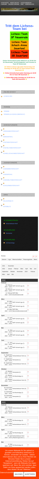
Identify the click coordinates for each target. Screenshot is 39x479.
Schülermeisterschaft (11, 185)
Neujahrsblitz (8, 201)
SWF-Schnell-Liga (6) (18, 331)
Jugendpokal (7, 174)
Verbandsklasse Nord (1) (19, 356)
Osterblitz (7, 206)
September (5, 271)
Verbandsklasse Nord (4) (19, 388)
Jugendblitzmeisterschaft (12, 180)
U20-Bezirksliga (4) (17, 433)
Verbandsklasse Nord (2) (19, 364)
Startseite (5, 3)
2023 (26, 271)
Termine (6, 111)
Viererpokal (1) (16, 360)
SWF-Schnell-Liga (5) (18, 318)
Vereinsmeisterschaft (11, 131)
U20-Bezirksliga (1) (17, 376)
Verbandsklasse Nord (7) (19, 424)
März (21, 268)
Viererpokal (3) (16, 396)
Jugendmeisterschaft (11, 169)
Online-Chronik (13, 4)
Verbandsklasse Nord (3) (19, 380)
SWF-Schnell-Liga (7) (18, 343)
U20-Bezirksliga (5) (17, 445)
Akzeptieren (30, 474)
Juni (35, 268)
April (26, 268)
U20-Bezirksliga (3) (17, 420)
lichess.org (8, 96)
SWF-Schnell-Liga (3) (18, 286)
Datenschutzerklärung (8, 472)
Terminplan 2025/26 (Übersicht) (14, 114)
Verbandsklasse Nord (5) (19, 408)
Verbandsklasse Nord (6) (19, 412)
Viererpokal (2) (16, 372)
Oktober (12, 271)
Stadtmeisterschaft (10, 142)
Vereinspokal (8, 137)
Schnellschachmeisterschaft (14, 153)
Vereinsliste (29, 4)
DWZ (22, 4)
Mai (31, 268)
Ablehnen (18, 474)
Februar (16, 268)
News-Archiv (14, 3)
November (11, 266)
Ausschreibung (26, 3)
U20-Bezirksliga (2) (17, 392)
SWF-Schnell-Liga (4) (18, 302)
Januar (10, 268)
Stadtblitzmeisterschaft (12, 148)
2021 (3, 266)
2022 (3, 268)
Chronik (4, 4)
